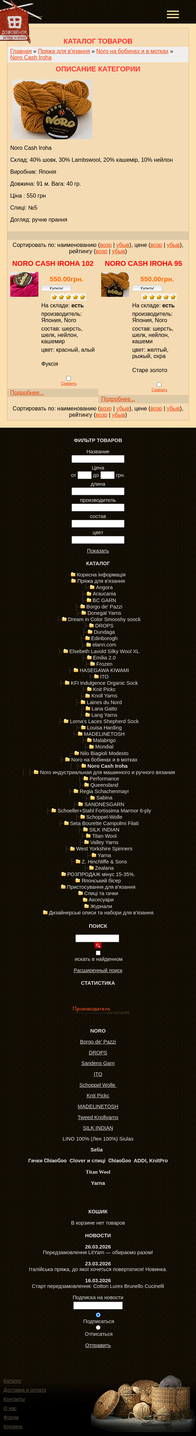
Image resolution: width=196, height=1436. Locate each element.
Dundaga (104, 632)
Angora (104, 587)
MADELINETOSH (104, 734)
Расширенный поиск (98, 970)
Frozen (104, 664)
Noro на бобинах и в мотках (132, 51)
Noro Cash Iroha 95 (143, 263)
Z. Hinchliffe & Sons (104, 861)
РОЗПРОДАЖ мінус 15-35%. (101, 874)
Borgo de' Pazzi (104, 606)
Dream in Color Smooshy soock (104, 619)
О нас (10, 1408)
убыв (122, 245)
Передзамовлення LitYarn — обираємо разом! (98, 1252)
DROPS (104, 625)
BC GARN (104, 600)
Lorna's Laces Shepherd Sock (104, 721)
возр (105, 245)
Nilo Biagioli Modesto (104, 753)
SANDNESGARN (104, 804)
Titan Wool (104, 836)
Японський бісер (101, 880)
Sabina (104, 797)
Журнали (101, 906)
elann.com (104, 644)
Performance (104, 778)
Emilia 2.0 (104, 657)
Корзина (13, 1426)
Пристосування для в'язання (101, 887)
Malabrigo (104, 740)
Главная (21, 51)
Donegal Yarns (104, 613)
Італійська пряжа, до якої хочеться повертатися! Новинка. (98, 1269)
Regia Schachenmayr (104, 791)
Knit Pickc (104, 689)
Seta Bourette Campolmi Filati (104, 823)
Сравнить (69, 383)
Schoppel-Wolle (104, 817)
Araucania (104, 593)
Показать (98, 551)
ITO (104, 676)
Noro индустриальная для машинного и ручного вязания (107, 772)
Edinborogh (104, 638)
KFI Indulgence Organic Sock (104, 683)
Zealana (104, 868)
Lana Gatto (104, 708)
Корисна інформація (101, 574)
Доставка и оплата (25, 1390)
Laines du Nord (104, 702)
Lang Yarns (104, 715)
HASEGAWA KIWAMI (104, 670)
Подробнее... (27, 393)
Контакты (14, 1399)
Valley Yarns (104, 842)
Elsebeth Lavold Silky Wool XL (104, 651)
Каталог (13, 1381)
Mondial (104, 746)
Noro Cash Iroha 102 (52, 263)
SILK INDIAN (104, 829)
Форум (11, 1417)
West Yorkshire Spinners (104, 848)
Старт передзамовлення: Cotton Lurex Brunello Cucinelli (98, 1286)
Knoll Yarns (104, 695)
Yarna (104, 855)
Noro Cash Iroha (30, 57)
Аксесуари (101, 899)
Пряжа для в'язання (64, 51)
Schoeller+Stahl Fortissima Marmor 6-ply (104, 810)
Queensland (104, 785)
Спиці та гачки (101, 893)
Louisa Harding (104, 727)
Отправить (98, 1345)
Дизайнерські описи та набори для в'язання (101, 912)
